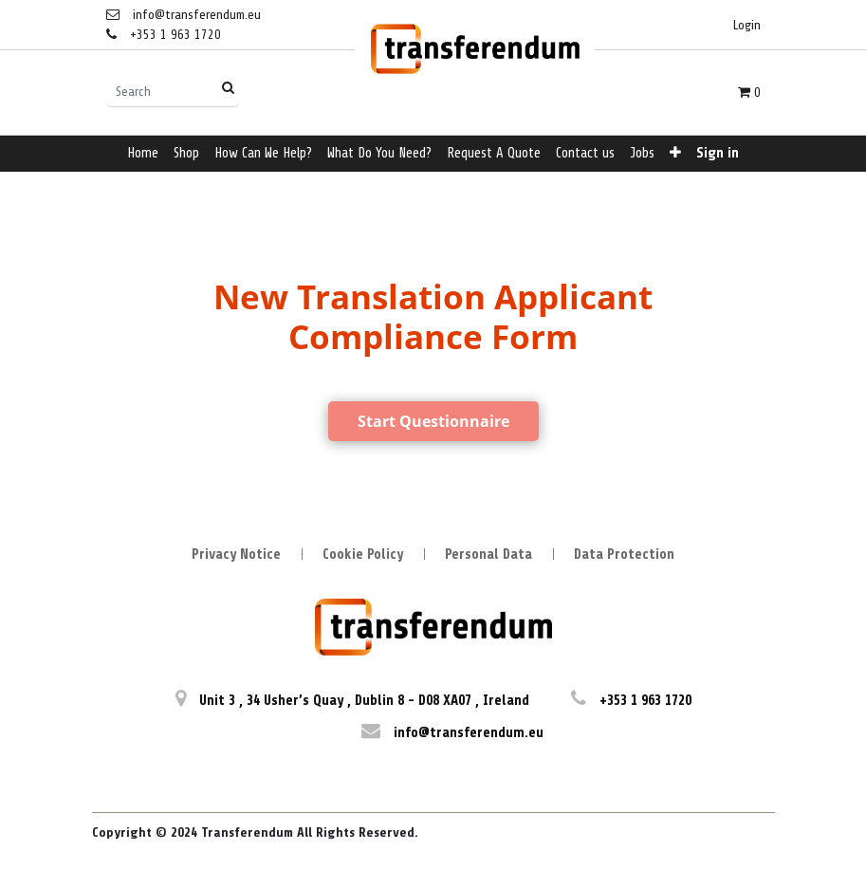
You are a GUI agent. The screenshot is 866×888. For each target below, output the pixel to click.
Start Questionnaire (433, 421)
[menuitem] (143, 154)
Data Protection (624, 554)
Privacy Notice (236, 554)
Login (747, 25)
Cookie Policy (362, 554)
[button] (675, 154)
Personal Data (488, 554)
